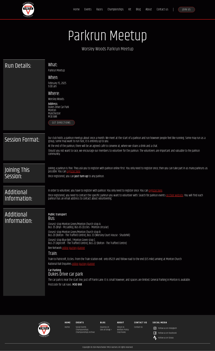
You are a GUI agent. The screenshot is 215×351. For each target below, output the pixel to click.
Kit (129, 9)
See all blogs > (106, 329)
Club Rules (121, 332)
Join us (186, 9)
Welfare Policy (123, 329)
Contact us (162, 9)
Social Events (81, 327)
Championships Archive (85, 332)
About (149, 9)
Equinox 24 (104, 327)
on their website (174, 195)
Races (99, 9)
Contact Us (138, 327)
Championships (116, 9)
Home (76, 9)
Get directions (61, 122)
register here (73, 171)
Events (88, 9)
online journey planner (73, 248)
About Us (120, 327)
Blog (138, 9)
